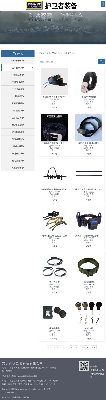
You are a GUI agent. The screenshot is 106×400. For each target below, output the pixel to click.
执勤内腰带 (54, 282)
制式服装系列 (18, 160)
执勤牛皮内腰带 (89, 96)
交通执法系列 (18, 81)
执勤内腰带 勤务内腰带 (89, 143)
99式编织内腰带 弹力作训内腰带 (56, 143)
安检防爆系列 (18, 132)
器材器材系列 (18, 103)
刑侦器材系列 (18, 139)
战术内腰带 (89, 282)
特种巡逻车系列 (18, 60)
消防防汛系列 (18, 146)
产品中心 (56, 53)
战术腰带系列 (18, 67)
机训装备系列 (18, 96)
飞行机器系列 (18, 89)
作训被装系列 (18, 153)
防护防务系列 (18, 117)
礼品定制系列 (18, 167)
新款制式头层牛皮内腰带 (54, 96)
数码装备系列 (18, 124)
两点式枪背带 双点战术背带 (54, 235)
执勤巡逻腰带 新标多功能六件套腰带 (58, 189)
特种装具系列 (18, 110)
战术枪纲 (89, 328)
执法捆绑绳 (54, 328)
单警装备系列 (18, 74)
